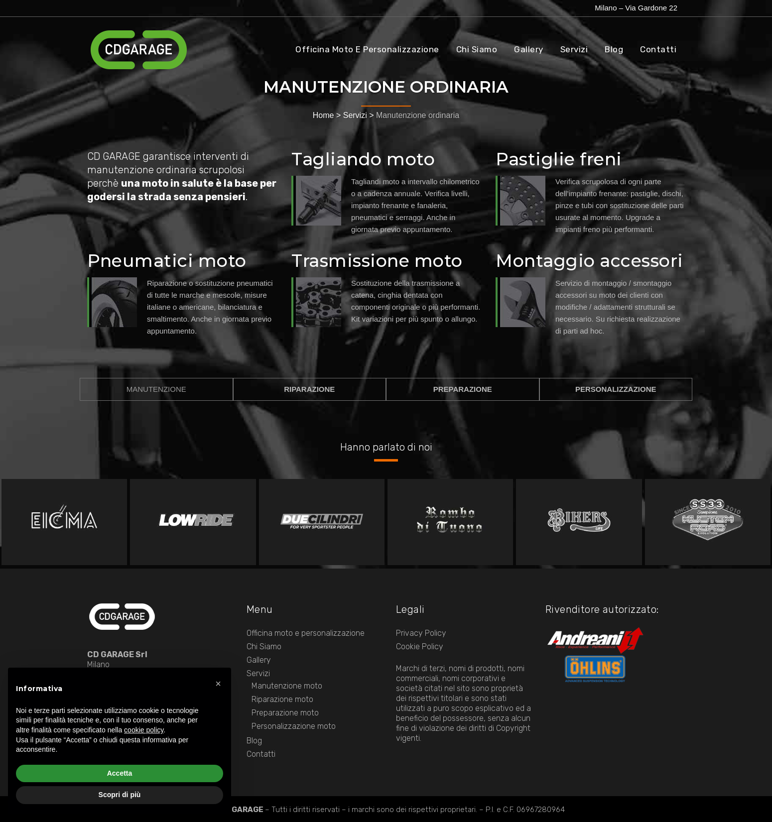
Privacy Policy (421, 633)
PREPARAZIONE (462, 389)
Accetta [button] (119, 773)
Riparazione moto (282, 699)
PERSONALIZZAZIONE (615, 389)
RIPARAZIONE (309, 389)
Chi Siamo (264, 646)
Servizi (355, 115)
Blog (254, 740)
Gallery (259, 660)
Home (323, 115)
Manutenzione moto (287, 686)
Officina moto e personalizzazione (306, 633)
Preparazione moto (285, 712)
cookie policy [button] (143, 730)
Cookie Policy (419, 646)
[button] (218, 684)
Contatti (261, 754)
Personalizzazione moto (294, 726)
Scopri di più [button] (120, 795)
